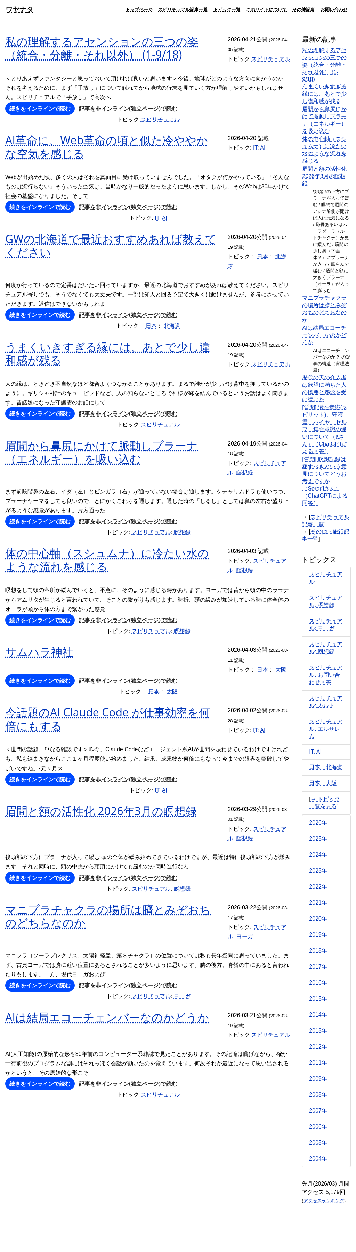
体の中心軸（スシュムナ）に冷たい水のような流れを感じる (107, 559)
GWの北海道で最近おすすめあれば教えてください (111, 245)
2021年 (318, 903)
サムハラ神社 (39, 651)
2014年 (318, 1015)
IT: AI (315, 752)
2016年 (318, 983)
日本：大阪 (323, 783)
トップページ (139, 9)
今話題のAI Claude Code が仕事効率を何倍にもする (107, 719)
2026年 (318, 823)
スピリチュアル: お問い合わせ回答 (325, 675)
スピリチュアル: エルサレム (325, 729)
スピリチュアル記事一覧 (183, 9)
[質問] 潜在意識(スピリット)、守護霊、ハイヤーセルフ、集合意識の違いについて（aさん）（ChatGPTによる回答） (325, 429)
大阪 (280, 670)
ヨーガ (244, 936)
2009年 (318, 1079)
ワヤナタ (19, 9)
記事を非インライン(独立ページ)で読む (128, 108)
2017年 (318, 967)
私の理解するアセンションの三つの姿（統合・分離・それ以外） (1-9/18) (102, 48)
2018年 (318, 951)
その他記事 (303, 9)
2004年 (318, 1159)
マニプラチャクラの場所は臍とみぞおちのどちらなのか (108, 916)
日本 (262, 256)
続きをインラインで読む (40, 108)
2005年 (318, 1143)
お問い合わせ (334, 9)
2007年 (318, 1111)
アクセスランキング (324, 1200)
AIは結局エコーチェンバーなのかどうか (107, 1017)
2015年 (318, 999)
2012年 (318, 1047)
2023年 (318, 871)
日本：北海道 (325, 767)
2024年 (318, 855)
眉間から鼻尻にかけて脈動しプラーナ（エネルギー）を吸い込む (101, 452)
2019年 (318, 935)
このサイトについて (266, 9)
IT (255, 148)
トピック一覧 (227, 9)
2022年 (318, 887)
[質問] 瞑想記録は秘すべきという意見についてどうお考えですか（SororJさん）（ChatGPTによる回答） (325, 481)
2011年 (318, 1063)
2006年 (318, 1127)
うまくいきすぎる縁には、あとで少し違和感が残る (107, 353)
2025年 (318, 839)
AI (262, 148)
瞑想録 (244, 472)
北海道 (172, 326)
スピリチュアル (270, 59)
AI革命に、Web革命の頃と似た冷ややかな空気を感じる (106, 147)
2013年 (318, 1031)
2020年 (318, 919)
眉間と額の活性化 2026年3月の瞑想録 (101, 810)
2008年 (318, 1095)
